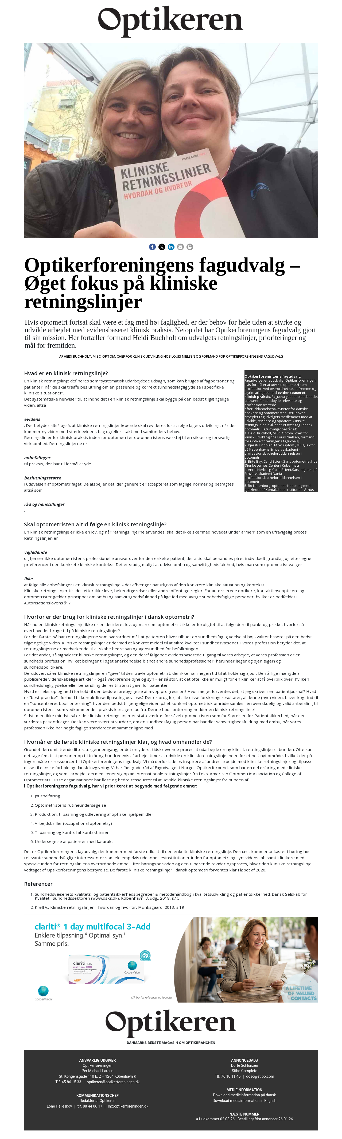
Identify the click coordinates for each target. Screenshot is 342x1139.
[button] (152, 247)
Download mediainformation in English (245, 1100)
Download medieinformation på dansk (244, 1095)
